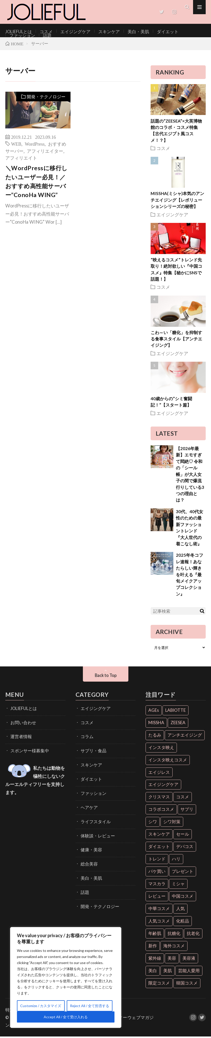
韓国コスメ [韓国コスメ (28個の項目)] (187, 984)
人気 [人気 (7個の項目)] (180, 910)
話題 (196, 31)
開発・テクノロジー (45, 98)
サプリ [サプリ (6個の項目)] (186, 811)
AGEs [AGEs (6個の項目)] (153, 711)
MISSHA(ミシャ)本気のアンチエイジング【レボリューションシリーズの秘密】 (177, 202)
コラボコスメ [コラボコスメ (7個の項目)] (161, 811)
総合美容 (88, 854)
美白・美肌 (121, 31)
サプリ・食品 (91, 749)
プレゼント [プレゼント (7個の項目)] (182, 873)
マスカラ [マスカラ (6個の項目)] (157, 885)
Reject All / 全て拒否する (89, 1006)
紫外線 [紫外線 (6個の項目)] (154, 960)
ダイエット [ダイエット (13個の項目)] (159, 848)
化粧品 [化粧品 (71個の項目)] (182, 922)
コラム (86, 736)
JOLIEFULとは (16, 31)
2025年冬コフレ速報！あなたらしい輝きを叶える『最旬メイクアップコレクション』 (189, 576)
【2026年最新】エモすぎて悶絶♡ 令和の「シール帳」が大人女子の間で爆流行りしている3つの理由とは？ (190, 476)
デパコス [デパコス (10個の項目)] (184, 848)
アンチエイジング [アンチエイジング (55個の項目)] (185, 736)
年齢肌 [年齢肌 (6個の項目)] (154, 935)
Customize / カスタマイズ (40, 1006)
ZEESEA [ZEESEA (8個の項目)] (178, 724)
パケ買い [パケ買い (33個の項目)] (157, 873)
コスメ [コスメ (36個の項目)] (182, 798)
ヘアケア (88, 802)
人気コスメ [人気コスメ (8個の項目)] (159, 922)
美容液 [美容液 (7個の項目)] (188, 960)
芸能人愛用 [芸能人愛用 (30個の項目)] (189, 972)
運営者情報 (19, 736)
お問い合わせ (21, 723)
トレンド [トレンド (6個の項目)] (157, 860)
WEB (16, 145)
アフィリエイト (21, 159)
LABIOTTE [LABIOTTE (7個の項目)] (175, 711)
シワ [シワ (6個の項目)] (152, 823)
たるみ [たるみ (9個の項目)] (154, 736)
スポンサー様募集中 (26, 749)
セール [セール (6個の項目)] (182, 835)
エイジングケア (66, 31)
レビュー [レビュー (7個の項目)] (157, 897)
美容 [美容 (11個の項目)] (172, 960)
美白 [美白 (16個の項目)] (152, 972)
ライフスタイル (93, 815)
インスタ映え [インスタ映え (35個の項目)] (161, 749)
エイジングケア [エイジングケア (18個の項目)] (163, 786)
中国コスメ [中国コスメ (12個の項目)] (182, 897)
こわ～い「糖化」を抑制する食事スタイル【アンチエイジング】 (176, 340)
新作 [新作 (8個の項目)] (152, 947)
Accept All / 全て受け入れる (66, 1017)
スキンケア (96, 31)
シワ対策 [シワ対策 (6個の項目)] (171, 823)
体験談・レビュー (95, 828)
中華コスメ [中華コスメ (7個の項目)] (159, 910)
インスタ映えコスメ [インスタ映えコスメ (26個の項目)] (167, 761)
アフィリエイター (45, 152)
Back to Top (105, 677)
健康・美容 (89, 841)
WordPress (35, 145)
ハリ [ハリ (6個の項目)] (176, 860)
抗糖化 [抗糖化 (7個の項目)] (174, 935)
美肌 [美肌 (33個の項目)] (167, 972)
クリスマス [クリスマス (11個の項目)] (159, 798)
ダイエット (147, 31)
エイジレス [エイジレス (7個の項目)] (159, 773)
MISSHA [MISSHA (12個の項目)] (156, 724)
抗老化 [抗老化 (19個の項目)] (193, 935)
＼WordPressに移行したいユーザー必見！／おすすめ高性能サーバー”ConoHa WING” (36, 183)
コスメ (41, 31)
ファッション (174, 31)
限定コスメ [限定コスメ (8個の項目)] (159, 984)
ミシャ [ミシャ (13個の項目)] (178, 885)
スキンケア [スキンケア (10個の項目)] (159, 835)
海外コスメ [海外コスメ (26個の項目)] (174, 947)
